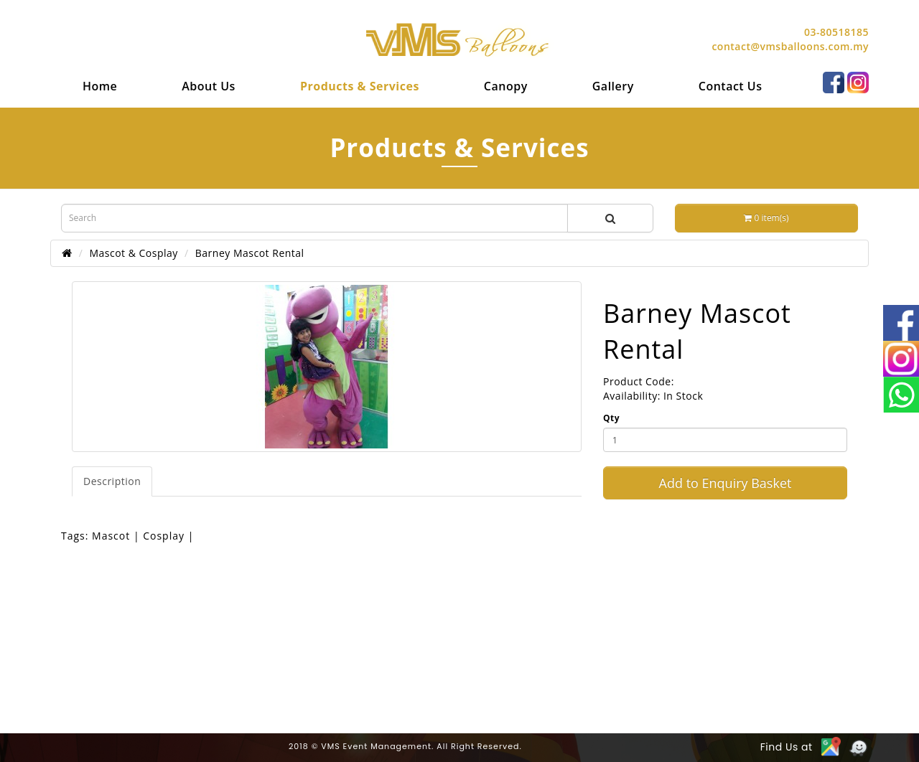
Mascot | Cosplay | (143, 535)
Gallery (613, 86)
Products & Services (359, 86)
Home (100, 86)
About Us (208, 86)
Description (112, 481)
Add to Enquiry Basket (725, 482)
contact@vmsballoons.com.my (790, 46)
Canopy (506, 86)
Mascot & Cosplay (133, 253)
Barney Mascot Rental (249, 253)
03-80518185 (836, 32)
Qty (611, 418)
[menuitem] (99, 86)
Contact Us (730, 86)
